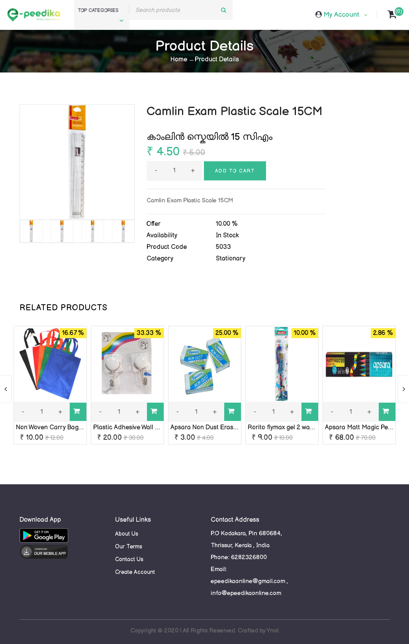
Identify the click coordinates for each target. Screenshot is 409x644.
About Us (126, 533)
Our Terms (128, 546)
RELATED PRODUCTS (64, 308)
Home (178, 59)
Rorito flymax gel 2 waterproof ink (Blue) (305, 427)
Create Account (135, 572)
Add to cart (235, 171)
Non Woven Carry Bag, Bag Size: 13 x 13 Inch (79, 427)
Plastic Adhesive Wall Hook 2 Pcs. (140, 427)
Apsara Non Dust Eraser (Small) (216, 427)
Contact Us (129, 559)
